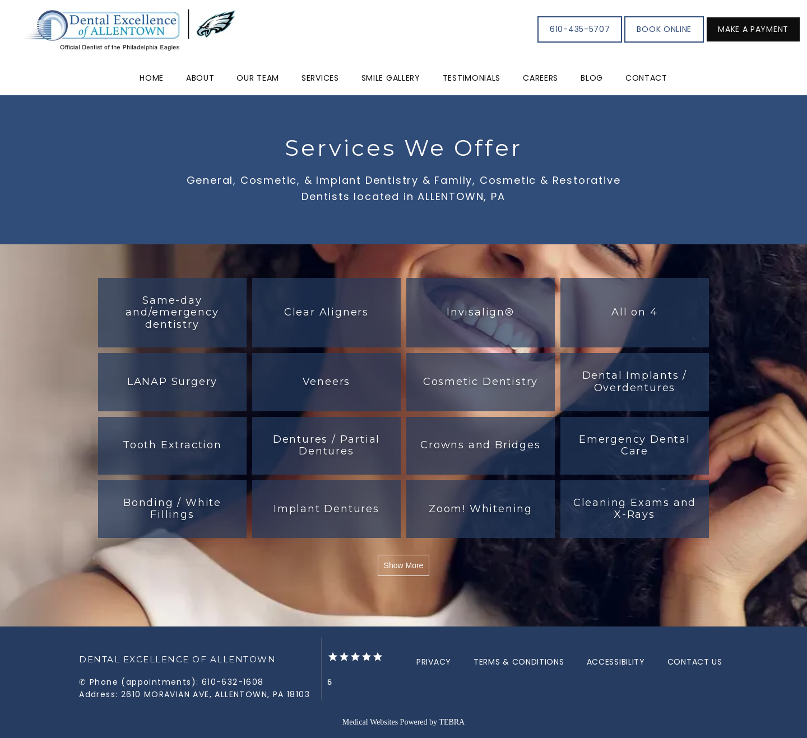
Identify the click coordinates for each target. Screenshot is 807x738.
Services (320, 77)
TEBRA (452, 722)
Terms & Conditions (519, 661)
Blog (592, 77)
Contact (646, 77)
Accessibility (616, 661)
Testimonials (471, 77)
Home (152, 77)
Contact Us (694, 661)
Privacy (433, 661)
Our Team (257, 77)
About (200, 77)
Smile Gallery (390, 77)
